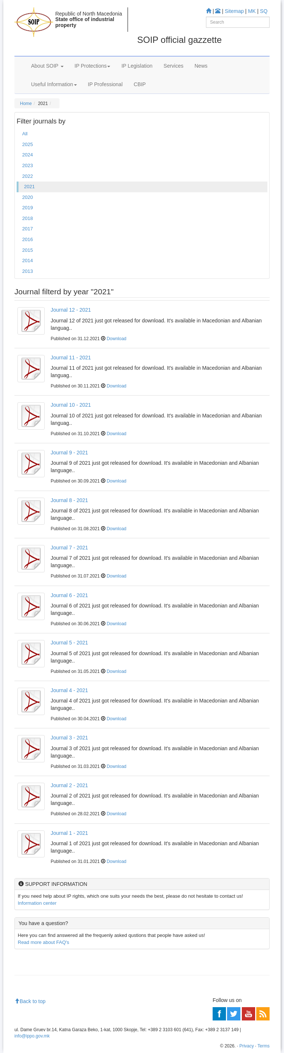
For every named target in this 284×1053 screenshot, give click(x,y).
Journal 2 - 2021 (69, 785)
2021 (29, 186)
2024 (27, 155)
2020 (27, 197)
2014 (27, 260)
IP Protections (93, 66)
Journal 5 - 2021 (69, 643)
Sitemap (234, 11)
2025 (27, 144)
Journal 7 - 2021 (69, 548)
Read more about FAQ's (43, 942)
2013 (27, 271)
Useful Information (54, 84)
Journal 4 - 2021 (69, 690)
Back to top (29, 1001)
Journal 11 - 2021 (71, 357)
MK (252, 11)
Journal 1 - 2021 (69, 833)
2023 (27, 165)
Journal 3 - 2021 (69, 738)
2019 (27, 207)
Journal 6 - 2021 (69, 595)
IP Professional (105, 84)
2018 (27, 218)
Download (116, 338)
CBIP (140, 84)
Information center (37, 903)
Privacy (246, 1046)
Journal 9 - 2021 (69, 453)
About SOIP (47, 66)
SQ (263, 11)
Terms (263, 1046)
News (201, 66)
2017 (27, 228)
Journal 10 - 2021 (71, 405)
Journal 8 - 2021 (69, 500)
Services (173, 66)
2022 (27, 176)
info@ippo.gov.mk (32, 1036)
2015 (27, 250)
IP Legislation (136, 66)
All (24, 133)
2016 (27, 239)
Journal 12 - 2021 (71, 310)
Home (26, 103)
